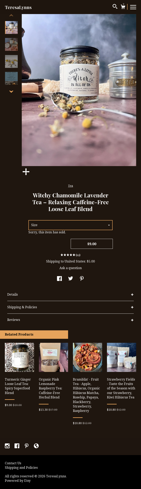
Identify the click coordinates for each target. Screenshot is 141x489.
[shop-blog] (36, 446)
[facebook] (17, 446)
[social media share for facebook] (59, 279)
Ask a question (70, 268)
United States (74, 261)
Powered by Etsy (18, 481)
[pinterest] (27, 446)
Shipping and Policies (21, 468)
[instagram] (7, 446)
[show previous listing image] (11, 15)
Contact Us (13, 463)
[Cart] (123, 7)
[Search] (115, 7)
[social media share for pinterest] (81, 279)
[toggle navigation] (133, 7)
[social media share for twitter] (70, 279)
